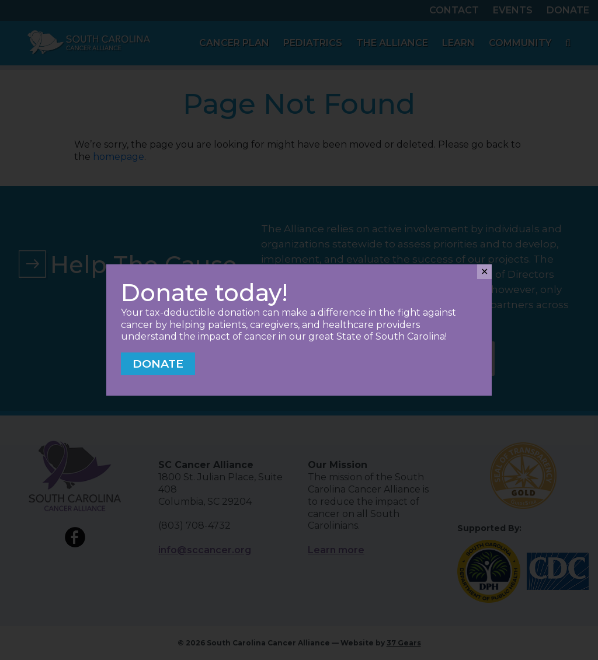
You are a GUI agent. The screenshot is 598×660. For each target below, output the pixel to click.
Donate (158, 364)
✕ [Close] (484, 272)
